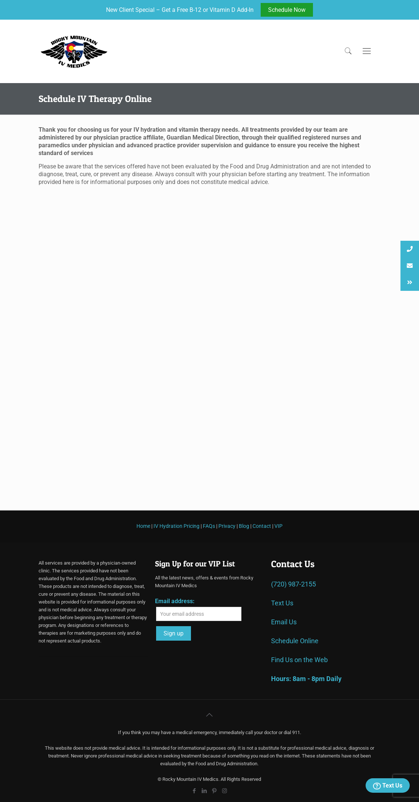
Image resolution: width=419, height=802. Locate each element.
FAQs (209, 526)
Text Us (387, 785)
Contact (262, 526)
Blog (244, 526)
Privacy (226, 526)
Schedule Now (287, 9)
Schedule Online (295, 641)
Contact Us (292, 563)
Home (143, 526)
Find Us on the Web (299, 660)
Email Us (284, 622)
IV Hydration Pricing (176, 526)
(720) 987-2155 (293, 584)
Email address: (175, 601)
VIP (278, 526)
